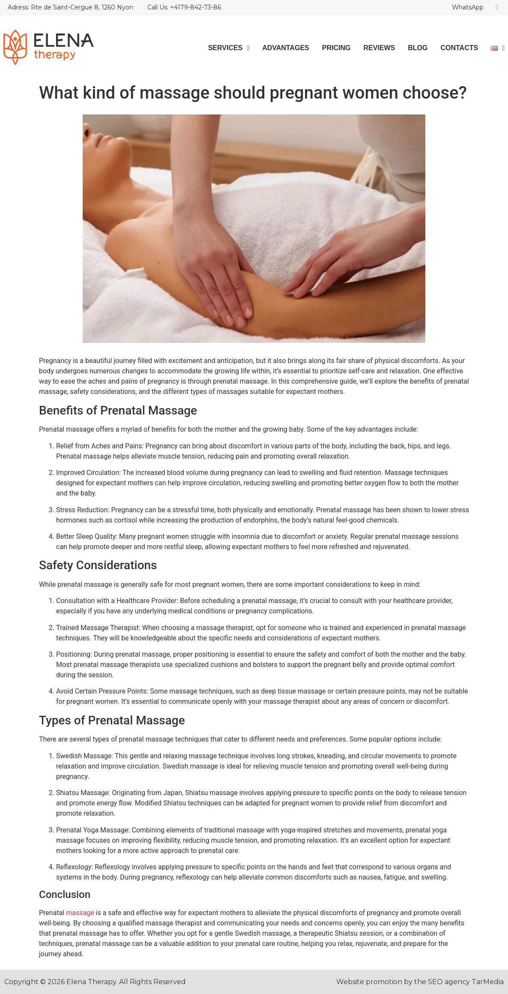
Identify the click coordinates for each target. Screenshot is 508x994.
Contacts (459, 47)
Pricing (336, 47)
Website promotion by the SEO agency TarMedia (420, 982)
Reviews (379, 47)
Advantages (285, 47)
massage (80, 913)
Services (228, 48)
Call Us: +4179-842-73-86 (184, 7)
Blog (417, 47)
